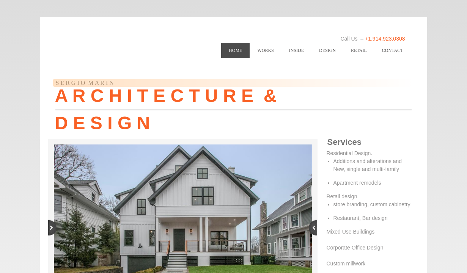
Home (235, 50)
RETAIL (359, 50)
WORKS (265, 50)
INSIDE (296, 50)
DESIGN (327, 50)
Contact (392, 50)
